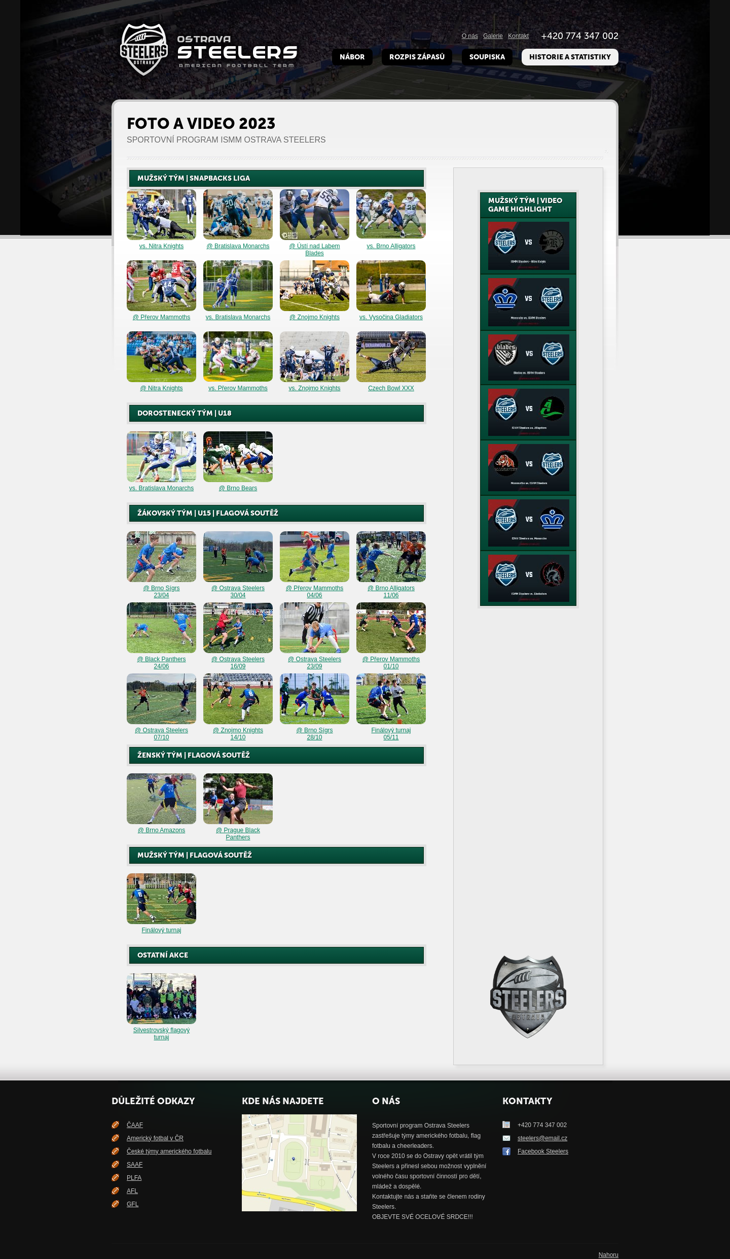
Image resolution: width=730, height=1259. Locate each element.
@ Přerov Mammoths (162, 317)
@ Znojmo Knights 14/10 (238, 734)
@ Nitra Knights (161, 388)
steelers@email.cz (542, 1138)
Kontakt (518, 36)
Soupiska (487, 57)
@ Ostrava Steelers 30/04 (238, 592)
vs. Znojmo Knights (314, 388)
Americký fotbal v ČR (155, 1138)
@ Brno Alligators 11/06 (391, 592)
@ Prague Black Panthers (238, 834)
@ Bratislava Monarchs (237, 246)
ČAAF (135, 1125)
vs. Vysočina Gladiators (391, 317)
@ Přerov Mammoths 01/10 (391, 663)
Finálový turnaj (161, 930)
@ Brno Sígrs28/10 (314, 734)
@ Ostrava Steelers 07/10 (161, 734)
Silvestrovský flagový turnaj (161, 1034)
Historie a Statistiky (570, 57)
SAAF (134, 1164)
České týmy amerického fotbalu (169, 1151)
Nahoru (608, 1254)
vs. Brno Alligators (391, 246)
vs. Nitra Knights (161, 246)
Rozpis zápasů (417, 57)
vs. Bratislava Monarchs (238, 317)
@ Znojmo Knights (314, 317)
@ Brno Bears (238, 488)
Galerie (493, 36)
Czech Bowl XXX (391, 388)
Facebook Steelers (543, 1151)
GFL (132, 1204)
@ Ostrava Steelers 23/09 (314, 663)
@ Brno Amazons (162, 830)
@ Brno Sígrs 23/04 (161, 592)
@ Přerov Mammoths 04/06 (315, 592)
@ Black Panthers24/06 (161, 663)
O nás (470, 36)
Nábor (352, 57)
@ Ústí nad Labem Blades (314, 250)
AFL (132, 1191)
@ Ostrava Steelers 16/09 (238, 663)
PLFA (134, 1177)
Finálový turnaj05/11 (391, 734)
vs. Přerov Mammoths (238, 388)
